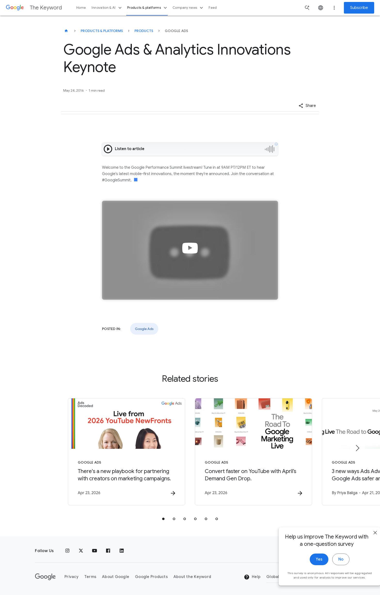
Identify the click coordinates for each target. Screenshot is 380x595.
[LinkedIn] (121, 551)
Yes (309, 568)
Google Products (151, 576)
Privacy (71, 576)
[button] (307, 105)
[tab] (163, 519)
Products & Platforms (102, 31)
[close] (365, 542)
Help (252, 577)
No (330, 568)
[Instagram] (67, 551)
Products (144, 31)
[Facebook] (108, 551)
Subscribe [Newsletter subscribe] (359, 7)
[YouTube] (94, 551)
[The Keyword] (66, 31)
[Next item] (357, 448)
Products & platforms (147, 8)
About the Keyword (192, 576)
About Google (115, 576)
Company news (188, 8)
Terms (90, 576)
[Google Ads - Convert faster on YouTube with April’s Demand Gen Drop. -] (253, 451)
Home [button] (81, 8)
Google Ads (144, 329)
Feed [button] (213, 8)
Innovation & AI (107, 8)
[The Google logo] (45, 577)
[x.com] (81, 551)
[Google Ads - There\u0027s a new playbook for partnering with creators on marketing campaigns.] (126, 451)
